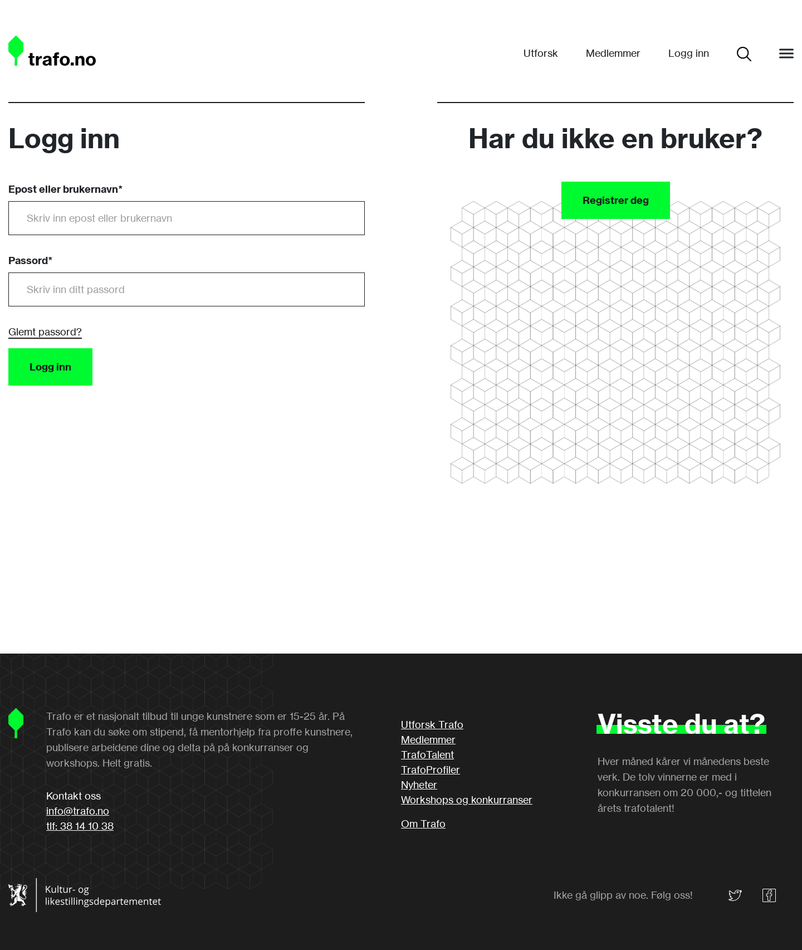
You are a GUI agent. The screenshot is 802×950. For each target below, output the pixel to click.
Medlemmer (613, 53)
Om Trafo (423, 823)
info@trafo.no (77, 811)
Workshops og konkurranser (466, 799)
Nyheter (419, 784)
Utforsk (541, 53)
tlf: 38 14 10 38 (80, 826)
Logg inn (688, 53)
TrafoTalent (427, 754)
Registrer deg (616, 200)
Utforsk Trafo (432, 724)
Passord (30, 260)
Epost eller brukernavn (65, 189)
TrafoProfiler (430, 769)
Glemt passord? (45, 331)
